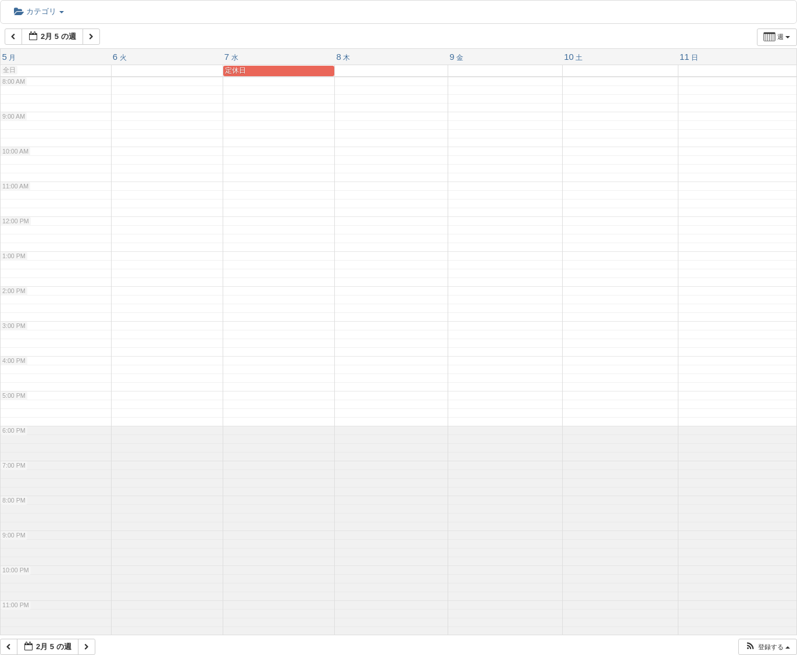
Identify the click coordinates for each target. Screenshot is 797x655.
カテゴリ (39, 11)
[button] (767, 647)
